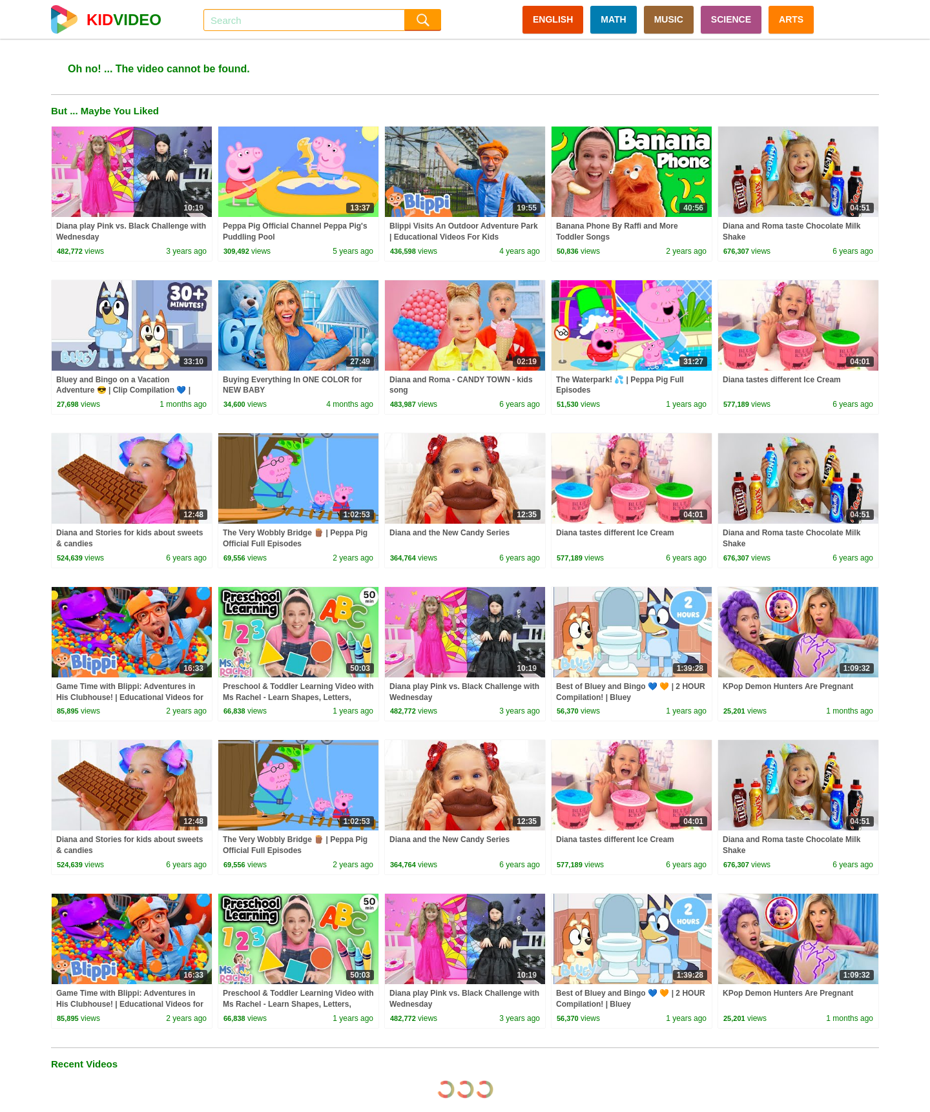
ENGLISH (553, 19)
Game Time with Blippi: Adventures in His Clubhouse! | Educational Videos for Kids (129, 697)
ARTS (791, 19)
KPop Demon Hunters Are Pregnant (788, 686)
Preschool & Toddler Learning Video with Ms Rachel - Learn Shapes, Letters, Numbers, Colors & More (298, 697)
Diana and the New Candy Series (449, 532)
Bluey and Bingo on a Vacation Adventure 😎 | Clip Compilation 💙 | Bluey (123, 390)
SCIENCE (731, 19)
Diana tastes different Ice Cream (782, 379)
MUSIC (668, 19)
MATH (613, 19)
